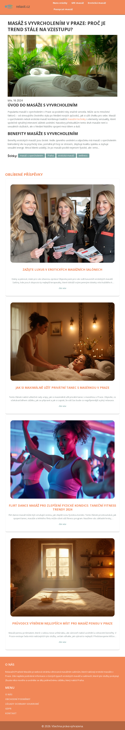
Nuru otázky (60, 2)
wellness (84, 154)
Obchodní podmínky (18, 698)
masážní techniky (85, 118)
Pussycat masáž (63, 9)
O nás (9, 693)
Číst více (62, 287)
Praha (52, 154)
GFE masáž (77, 2)
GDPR (9, 707)
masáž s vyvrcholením (32, 154)
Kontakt (12, 712)
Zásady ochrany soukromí (23, 702)
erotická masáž (67, 154)
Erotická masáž (97, 2)
